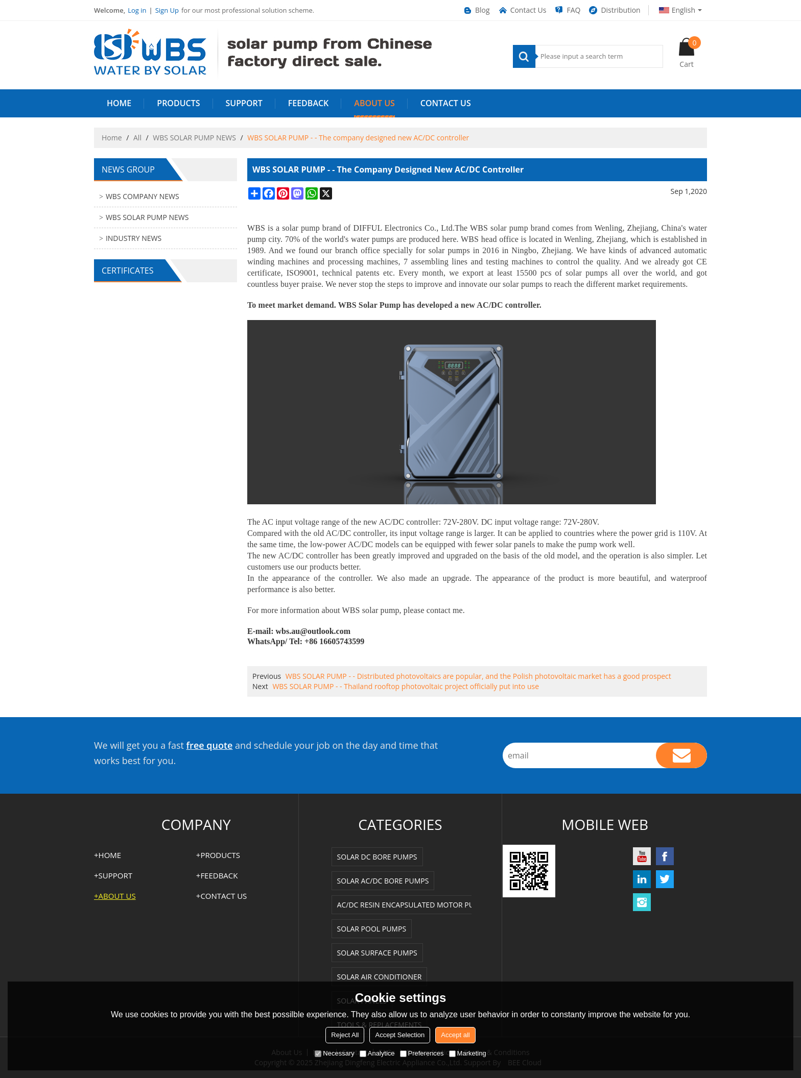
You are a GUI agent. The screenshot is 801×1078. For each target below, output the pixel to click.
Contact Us (522, 10)
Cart (690, 52)
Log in (137, 10)
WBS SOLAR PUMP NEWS (194, 137)
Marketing (467, 1053)
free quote (209, 745)
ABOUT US (374, 103)
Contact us (445, 103)
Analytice (377, 1053)
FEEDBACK (308, 103)
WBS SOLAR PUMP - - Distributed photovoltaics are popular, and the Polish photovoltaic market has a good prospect (478, 676)
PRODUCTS (178, 103)
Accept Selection (400, 1035)
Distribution (614, 10)
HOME (119, 103)
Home (112, 137)
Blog (476, 10)
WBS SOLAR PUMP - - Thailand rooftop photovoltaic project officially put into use (405, 686)
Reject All (345, 1035)
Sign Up (167, 10)
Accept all (455, 1035)
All (137, 137)
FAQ (567, 10)
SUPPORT (244, 103)
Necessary (334, 1053)
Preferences (422, 1053)
